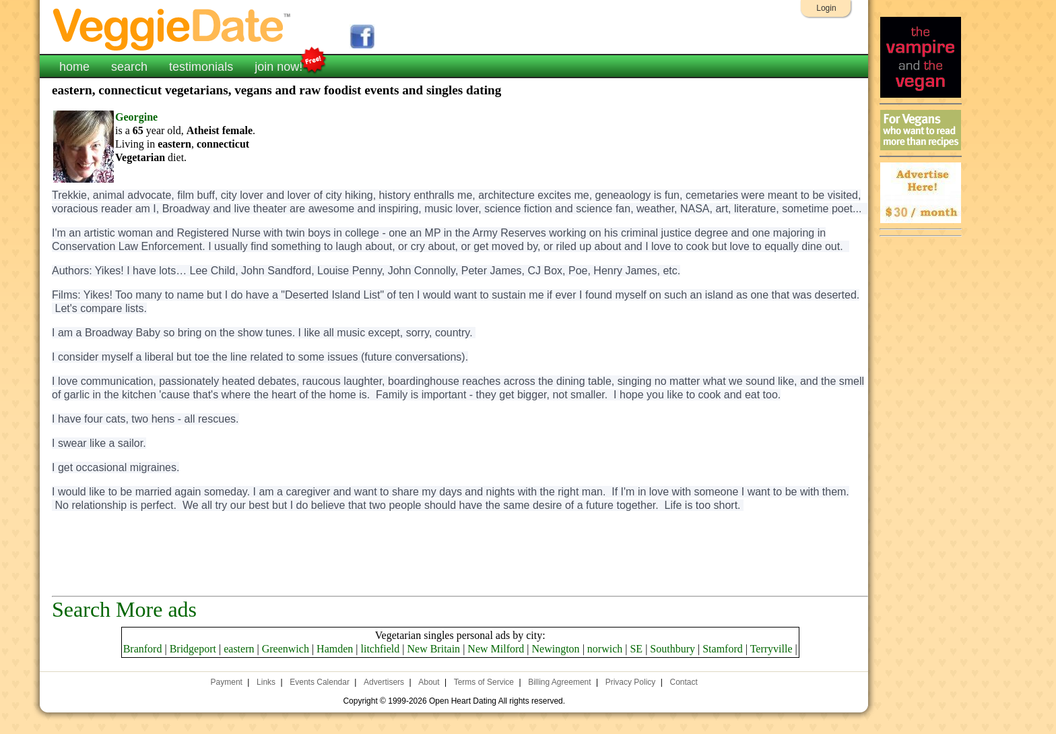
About (428, 682)
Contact (684, 682)
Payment (226, 682)
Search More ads (124, 609)
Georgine (136, 117)
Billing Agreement (559, 682)
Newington (556, 648)
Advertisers (384, 682)
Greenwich (285, 648)
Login (826, 8)
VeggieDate (172, 28)
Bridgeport (193, 648)
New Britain (433, 648)
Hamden (335, 648)
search (129, 66)
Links (266, 682)
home (74, 66)
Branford (142, 648)
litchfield (380, 648)
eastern (239, 648)
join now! (278, 65)
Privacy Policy (630, 682)
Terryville (771, 648)
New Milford (495, 648)
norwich (604, 648)
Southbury (672, 648)
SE (636, 648)
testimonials (201, 66)
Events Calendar (320, 682)
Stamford (722, 648)
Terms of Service (484, 682)
